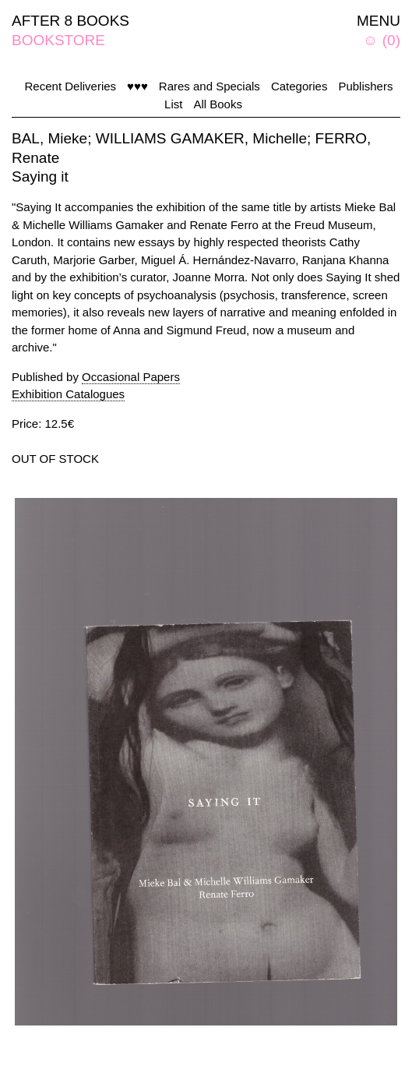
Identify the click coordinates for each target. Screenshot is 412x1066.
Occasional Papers (131, 376)
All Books (217, 104)
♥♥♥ (137, 86)
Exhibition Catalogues (68, 394)
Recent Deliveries (71, 86)
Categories (299, 86)
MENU (378, 20)
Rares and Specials (209, 86)
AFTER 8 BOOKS (70, 20)
